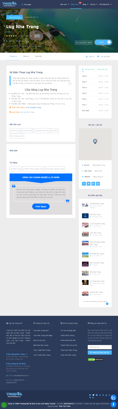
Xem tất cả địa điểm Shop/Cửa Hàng (96, 302)
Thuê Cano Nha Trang (69, 350)
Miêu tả (26, 56)
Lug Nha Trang (16, 169)
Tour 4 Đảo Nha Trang (41, 355)
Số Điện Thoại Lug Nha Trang (33, 169)
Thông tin (13, 56)
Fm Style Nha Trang (97, 281)
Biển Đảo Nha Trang (40, 345)
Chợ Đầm (54, 130)
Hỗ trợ (93, 4)
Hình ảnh (38, 56)
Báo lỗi (90, 56)
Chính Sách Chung (67, 335)
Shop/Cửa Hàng (14, 17)
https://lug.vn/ (98, 176)
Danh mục (76, 4)
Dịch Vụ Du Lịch (39, 340)
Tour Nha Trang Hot (41, 330)
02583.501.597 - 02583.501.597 (15, 381)
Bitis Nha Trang (95, 272)
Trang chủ (9, 46)
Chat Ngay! (40, 206)
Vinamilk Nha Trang (97, 253)
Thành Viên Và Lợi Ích (69, 345)
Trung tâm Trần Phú (42, 130)
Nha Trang (61, 103)
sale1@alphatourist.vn (21, 375)
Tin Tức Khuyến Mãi (68, 330)
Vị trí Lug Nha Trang (33, 107)
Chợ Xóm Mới (27, 130)
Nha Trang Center (17, 136)
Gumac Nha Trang (96, 292)
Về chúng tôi (105, 4)
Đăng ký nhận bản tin (99, 352)
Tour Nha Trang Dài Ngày (42, 335)
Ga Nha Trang (15, 130)
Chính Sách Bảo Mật (68, 340)
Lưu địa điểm (103, 56)
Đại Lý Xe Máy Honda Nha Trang (97, 243)
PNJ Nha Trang (95, 214)
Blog (85, 4)
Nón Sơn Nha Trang (27, 112)
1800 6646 (12, 41)
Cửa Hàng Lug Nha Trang (55, 169)
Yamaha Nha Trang (97, 203)
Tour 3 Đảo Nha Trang (41, 350)
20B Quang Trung (24, 41)
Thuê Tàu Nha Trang (68, 355)
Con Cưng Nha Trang (97, 223)
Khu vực (64, 4)
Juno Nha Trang (95, 232)
